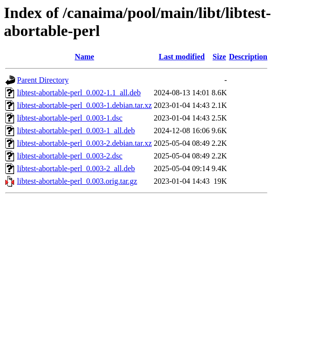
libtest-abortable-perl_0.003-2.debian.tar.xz (84, 143)
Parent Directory (43, 80)
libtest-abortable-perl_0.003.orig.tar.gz (77, 181)
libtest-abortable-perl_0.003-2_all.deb (76, 168)
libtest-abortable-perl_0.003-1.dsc (70, 118)
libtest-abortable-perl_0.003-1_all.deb (76, 130)
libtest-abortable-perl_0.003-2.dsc (70, 156)
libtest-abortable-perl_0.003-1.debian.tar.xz (84, 105)
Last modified (181, 56)
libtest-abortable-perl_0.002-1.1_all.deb (79, 92)
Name (84, 56)
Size (219, 56)
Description (248, 56)
